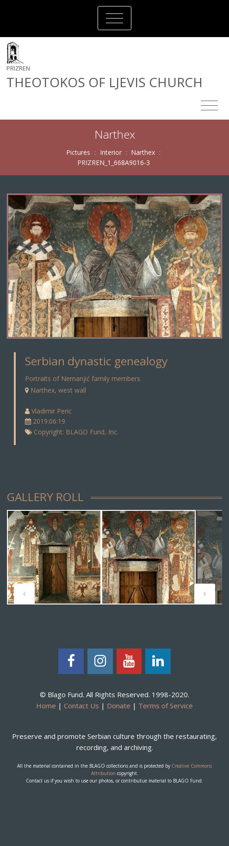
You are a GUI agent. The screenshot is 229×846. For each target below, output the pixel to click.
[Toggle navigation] (114, 18)
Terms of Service (165, 705)
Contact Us (81, 705)
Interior (111, 152)
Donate (118, 705)
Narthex (143, 152)
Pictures (78, 152)
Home (46, 705)
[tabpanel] (54, 557)
